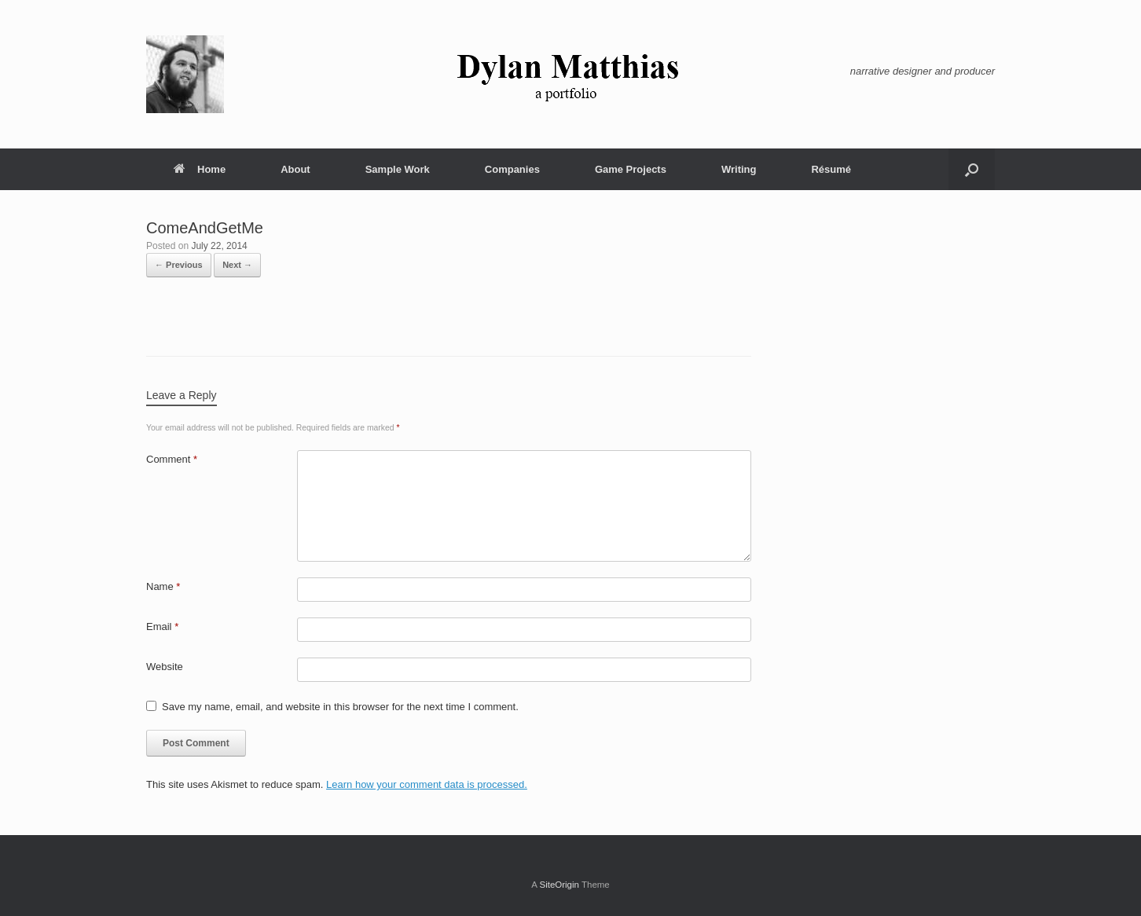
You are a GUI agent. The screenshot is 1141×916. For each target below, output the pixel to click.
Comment (171, 459)
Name (163, 586)
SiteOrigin (559, 884)
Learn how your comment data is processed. (426, 784)
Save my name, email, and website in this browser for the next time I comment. (340, 707)
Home (200, 169)
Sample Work (397, 169)
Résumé (831, 169)
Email (162, 626)
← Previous (179, 264)
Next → (237, 264)
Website (164, 666)
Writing (739, 169)
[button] (971, 169)
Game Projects (630, 169)
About (295, 169)
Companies (512, 169)
